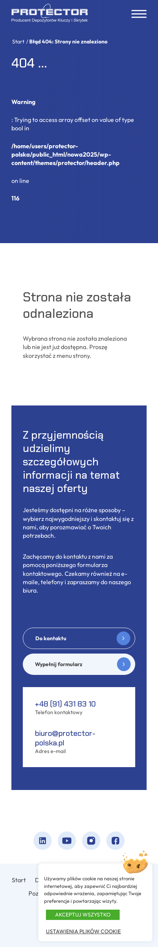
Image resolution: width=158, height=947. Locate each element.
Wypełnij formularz (58, 664)
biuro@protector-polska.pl (65, 738)
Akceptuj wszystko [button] (83, 914)
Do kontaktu (50, 638)
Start (18, 41)
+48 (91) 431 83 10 (65, 704)
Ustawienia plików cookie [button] (83, 931)
